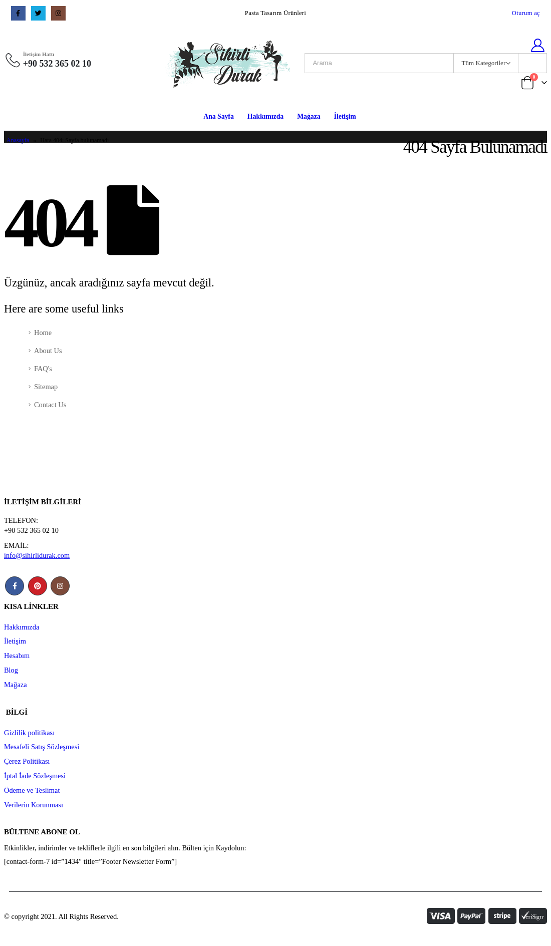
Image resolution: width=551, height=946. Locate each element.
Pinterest (37, 585)
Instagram (60, 585)
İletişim (345, 116)
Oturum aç (526, 13)
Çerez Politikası (27, 761)
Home (43, 333)
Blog (11, 670)
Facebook (14, 585)
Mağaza (308, 116)
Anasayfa (18, 140)
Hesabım (17, 656)
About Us (48, 351)
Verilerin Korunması (33, 805)
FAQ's (43, 369)
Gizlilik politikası (29, 733)
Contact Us (50, 405)
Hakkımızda (265, 116)
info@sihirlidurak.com (37, 555)
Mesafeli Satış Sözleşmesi (41, 747)
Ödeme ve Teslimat (32, 790)
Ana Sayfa (218, 116)
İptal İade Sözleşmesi (35, 776)
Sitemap (46, 387)
